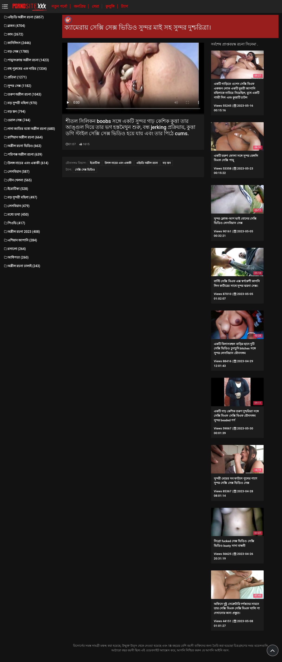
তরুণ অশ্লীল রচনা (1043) (22, 94)
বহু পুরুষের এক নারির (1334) (25, 68)
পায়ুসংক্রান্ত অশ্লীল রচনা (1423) (26, 60)
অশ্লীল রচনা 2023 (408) (21, 231)
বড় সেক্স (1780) (16, 51)
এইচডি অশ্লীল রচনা (147, 163)
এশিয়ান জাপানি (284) (20, 240)
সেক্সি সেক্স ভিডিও (85, 169)
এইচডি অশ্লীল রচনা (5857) (23, 17)
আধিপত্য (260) (16, 257)
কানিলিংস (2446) (17, 43)
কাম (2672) (13, 34)
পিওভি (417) (14, 223)
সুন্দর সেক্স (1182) (17, 86)
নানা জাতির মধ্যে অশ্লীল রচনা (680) (29, 129)
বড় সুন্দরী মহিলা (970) (20, 103)
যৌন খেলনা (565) (17, 180)
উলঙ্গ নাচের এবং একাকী (118, 163)
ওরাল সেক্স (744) (16, 120)
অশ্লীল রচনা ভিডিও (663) (22, 146)
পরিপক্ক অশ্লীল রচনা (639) (22, 154)
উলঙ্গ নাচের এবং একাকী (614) (25, 163)
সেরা (96, 6)
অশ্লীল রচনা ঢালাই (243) (21, 266)
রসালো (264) (14, 249)
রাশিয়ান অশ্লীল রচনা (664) (23, 137)
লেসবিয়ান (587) (16, 171)
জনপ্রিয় (80, 6)
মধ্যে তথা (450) (16, 214)
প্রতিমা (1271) (15, 77)
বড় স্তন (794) (14, 111)
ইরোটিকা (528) (15, 189)
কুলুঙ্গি (110, 6)
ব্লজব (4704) (14, 26)
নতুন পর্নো (59, 6)
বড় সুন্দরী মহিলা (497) (20, 197)
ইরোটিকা (95, 163)
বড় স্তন (167, 163)
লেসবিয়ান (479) (16, 206)
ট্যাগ (124, 6)
